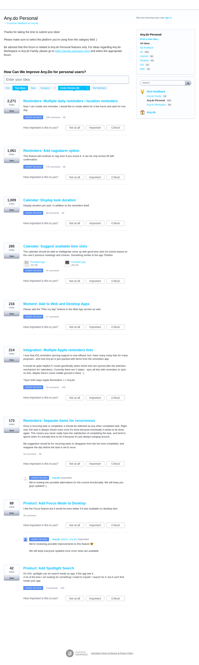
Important (96, 128)
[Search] (188, 82)
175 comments (53, 167)
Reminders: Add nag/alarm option (51, 151)
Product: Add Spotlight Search (48, 568)
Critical (118, 128)
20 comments (29, 515)
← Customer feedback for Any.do (21, 23)
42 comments (52, 270)
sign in (168, 17)
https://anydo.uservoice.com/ (72, 51)
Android (144, 56)
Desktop (144, 60)
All (64, 117)
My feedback (99, 88)
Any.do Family (154, 96)
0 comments (52, 588)
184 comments (53, 117)
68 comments (52, 213)
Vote (11, 111)
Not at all (76, 128)
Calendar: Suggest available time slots (55, 246)
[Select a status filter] (74, 88)
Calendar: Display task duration (49, 200)
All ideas (145, 43)
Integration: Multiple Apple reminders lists (58, 350)
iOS (63, 387)
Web (142, 69)
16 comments (29, 454)
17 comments (52, 317)
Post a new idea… (150, 39)
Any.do (151, 112)
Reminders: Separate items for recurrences (59, 421)
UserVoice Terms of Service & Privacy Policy (112, 653)
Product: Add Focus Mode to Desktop (54, 503)
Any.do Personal (156, 100)
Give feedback (156, 91)
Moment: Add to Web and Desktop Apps (56, 304)
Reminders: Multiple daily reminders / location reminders (70, 101)
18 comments (52, 387)
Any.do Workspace (157, 104)
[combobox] (163, 82)
